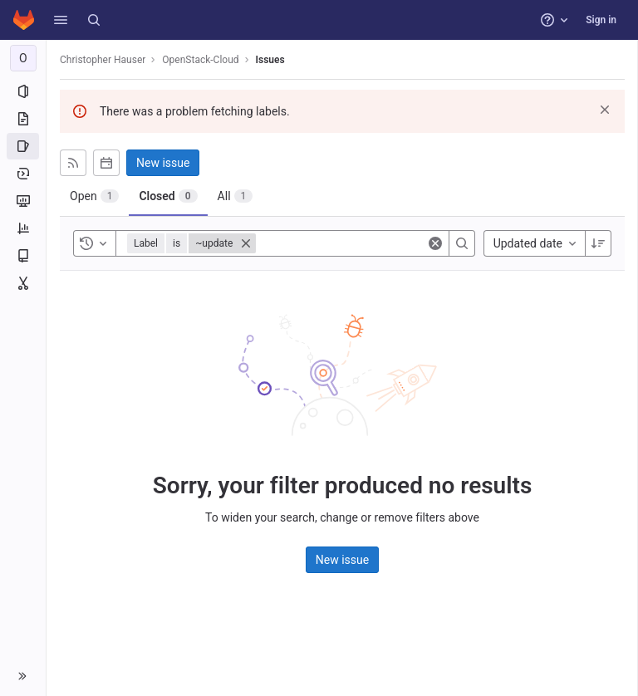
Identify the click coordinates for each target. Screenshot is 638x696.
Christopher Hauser (102, 60)
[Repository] (23, 118)
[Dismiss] (605, 110)
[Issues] (23, 146)
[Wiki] (23, 256)
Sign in (601, 20)
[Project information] (23, 91)
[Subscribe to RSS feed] (73, 162)
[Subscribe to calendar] (106, 162)
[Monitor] (23, 201)
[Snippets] (23, 283)
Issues (270, 60)
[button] (60, 20)
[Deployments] (23, 173)
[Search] (94, 20)
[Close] (246, 243)
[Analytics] (23, 228)
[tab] (94, 196)
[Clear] (435, 243)
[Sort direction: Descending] (598, 243)
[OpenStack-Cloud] (23, 58)
